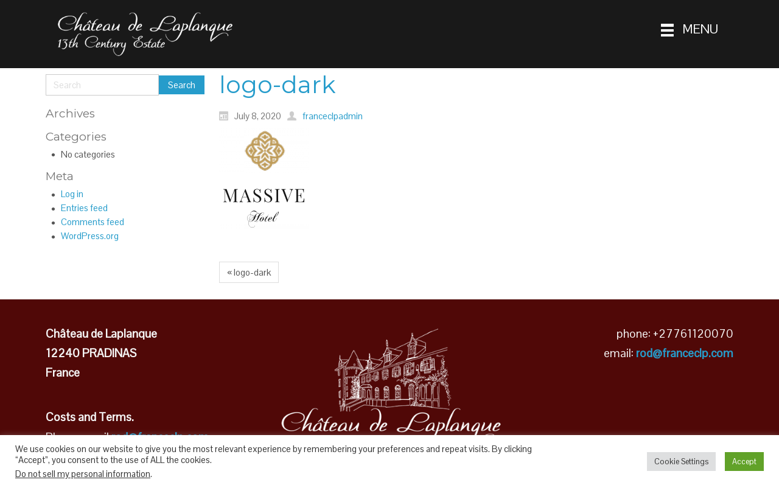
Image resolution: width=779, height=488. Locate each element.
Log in (72, 194)
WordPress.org (90, 236)
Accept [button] (744, 461)
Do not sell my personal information (82, 474)
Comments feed (92, 222)
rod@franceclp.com (684, 353)
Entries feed (84, 208)
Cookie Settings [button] (681, 461)
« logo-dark (249, 272)
